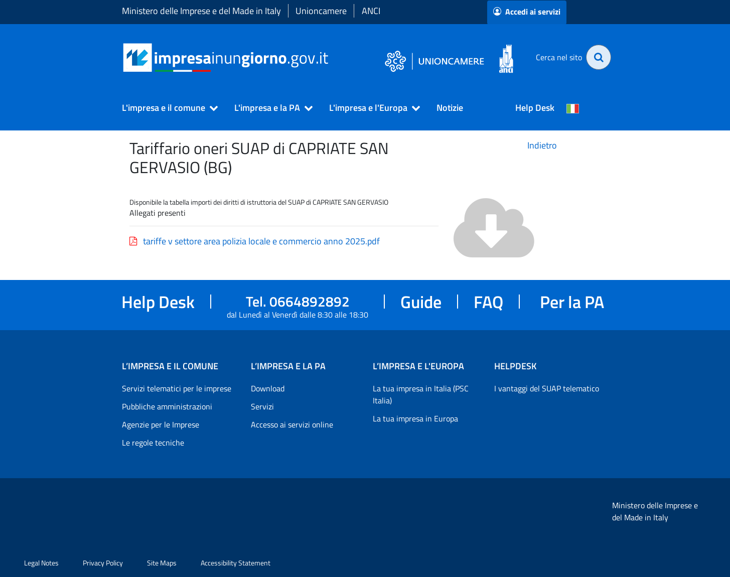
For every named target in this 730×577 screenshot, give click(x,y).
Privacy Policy (103, 562)
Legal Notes (41, 562)
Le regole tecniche (153, 443)
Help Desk (534, 107)
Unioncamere (321, 11)
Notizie (449, 107)
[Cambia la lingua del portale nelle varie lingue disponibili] (573, 107)
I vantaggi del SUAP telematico (546, 388)
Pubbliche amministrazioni (167, 406)
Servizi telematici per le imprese (176, 388)
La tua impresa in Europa (415, 418)
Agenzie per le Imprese (160, 424)
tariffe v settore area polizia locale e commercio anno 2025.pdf (254, 241)
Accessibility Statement (235, 562)
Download (267, 388)
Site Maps (162, 562)
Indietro (542, 145)
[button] (165, 108)
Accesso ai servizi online (292, 424)
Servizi (262, 406)
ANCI (371, 11)
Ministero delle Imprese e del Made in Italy (201, 11)
